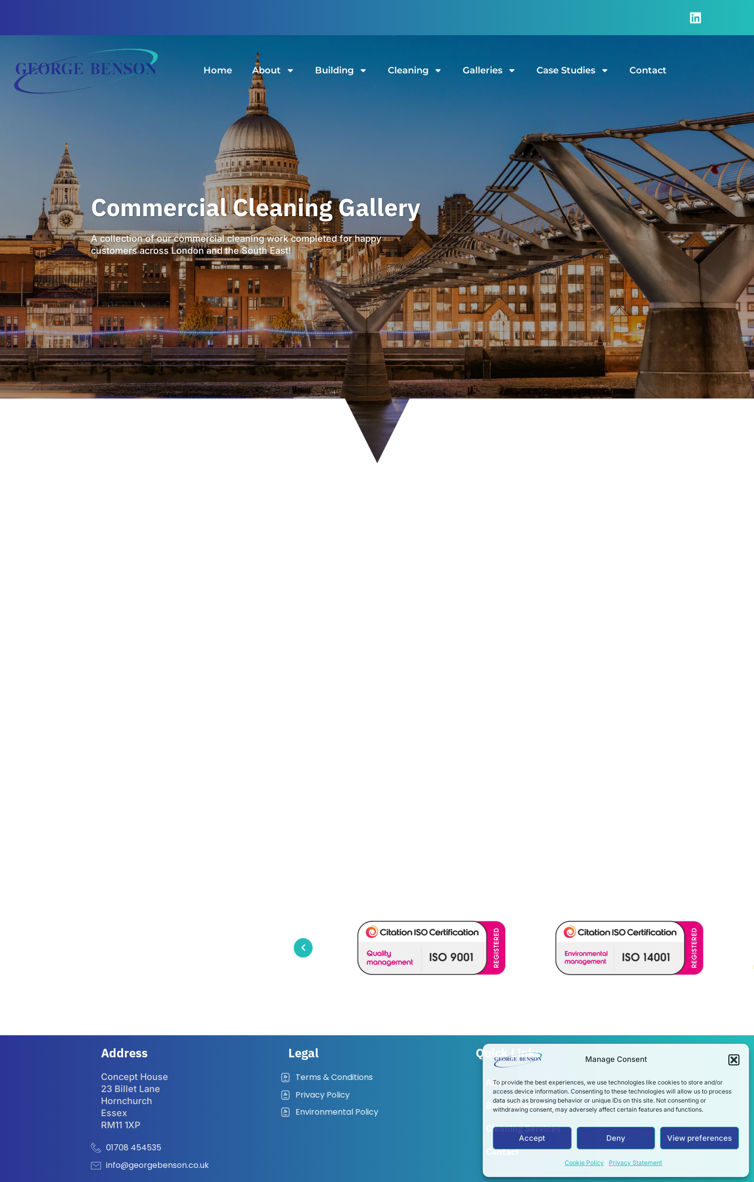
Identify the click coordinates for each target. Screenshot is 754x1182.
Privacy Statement (635, 1162)
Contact (648, 70)
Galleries (489, 70)
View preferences (699, 1138)
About (273, 70)
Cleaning (415, 70)
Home (217, 70)
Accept (532, 1138)
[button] (734, 1060)
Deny (615, 1138)
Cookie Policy (584, 1162)
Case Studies (572, 70)
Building (341, 70)
